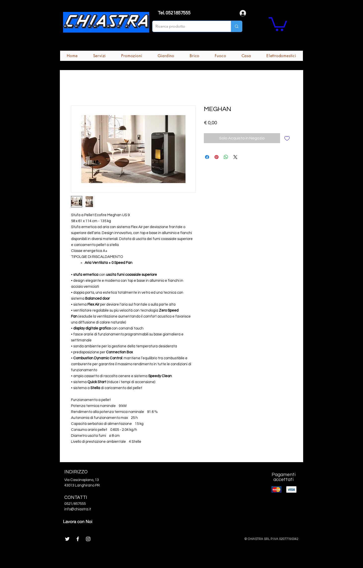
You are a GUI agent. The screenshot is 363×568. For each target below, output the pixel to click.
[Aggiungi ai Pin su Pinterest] (216, 157)
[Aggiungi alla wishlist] (287, 138)
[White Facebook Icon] (78, 539)
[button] (278, 23)
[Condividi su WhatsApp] (226, 157)
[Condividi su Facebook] (207, 157)
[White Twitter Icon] (67, 539)
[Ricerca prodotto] (187, 26)
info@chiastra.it (77, 509)
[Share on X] (235, 157)
